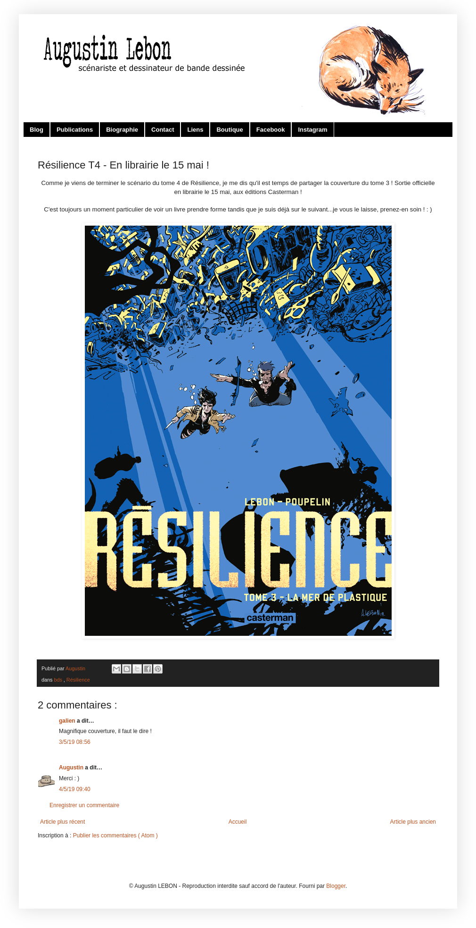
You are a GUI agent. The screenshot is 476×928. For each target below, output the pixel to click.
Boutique (229, 129)
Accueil (238, 821)
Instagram (312, 129)
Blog (36, 129)
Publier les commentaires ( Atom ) (115, 835)
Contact (162, 129)
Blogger (335, 886)
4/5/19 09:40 (74, 789)
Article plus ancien (413, 821)
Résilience (78, 680)
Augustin (72, 767)
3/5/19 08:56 (74, 742)
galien (68, 720)
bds (58, 680)
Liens (195, 129)
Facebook (270, 129)
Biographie (122, 129)
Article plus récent (62, 821)
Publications (75, 129)
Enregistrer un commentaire (84, 805)
